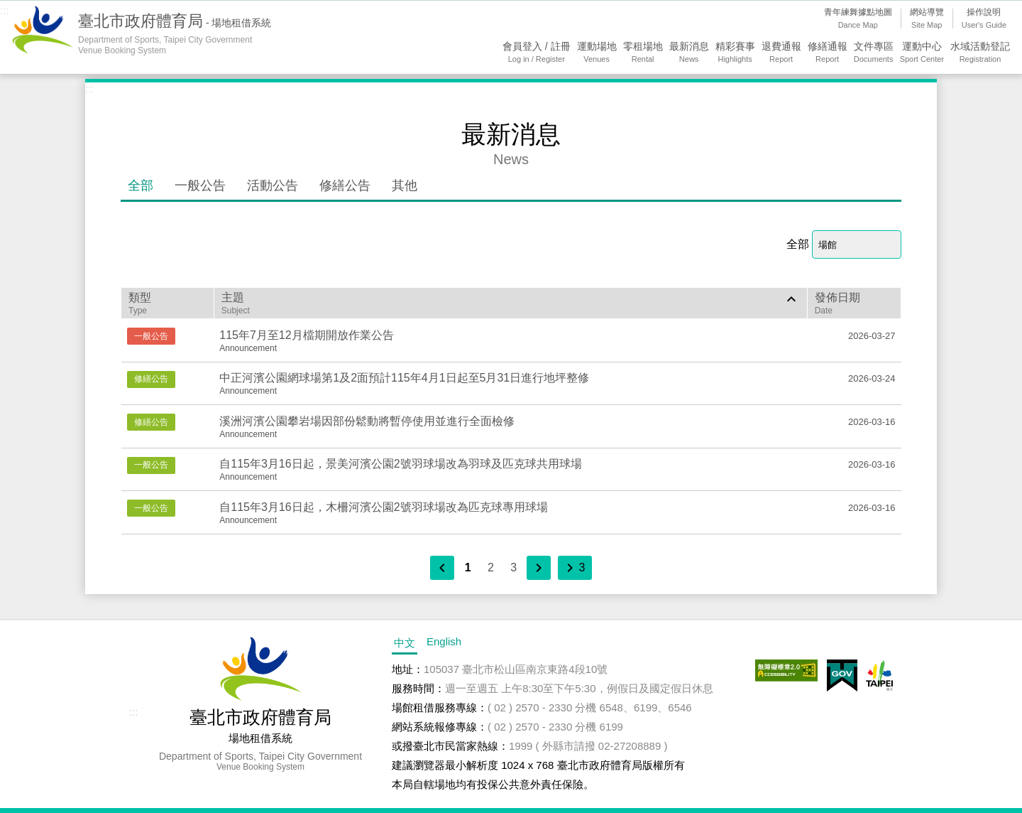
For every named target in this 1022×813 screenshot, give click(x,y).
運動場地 (597, 53)
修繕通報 (827, 53)
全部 (140, 185)
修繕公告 (344, 185)
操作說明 (984, 19)
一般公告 (200, 185)
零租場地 (643, 53)
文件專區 (874, 53)
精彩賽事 (735, 53)
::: (4, 10)
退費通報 (781, 53)
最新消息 (689, 53)
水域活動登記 (980, 53)
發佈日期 (854, 303)
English (444, 641)
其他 (404, 185)
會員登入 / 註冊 (536, 53)
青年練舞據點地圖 (858, 19)
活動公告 (272, 185)
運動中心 (922, 53)
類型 (167, 303)
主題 (510, 303)
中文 (404, 643)
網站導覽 (927, 19)
